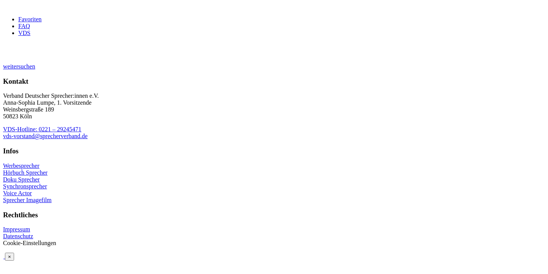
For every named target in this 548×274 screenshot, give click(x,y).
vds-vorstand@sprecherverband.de (45, 136)
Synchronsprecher (25, 186)
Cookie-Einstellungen (29, 243)
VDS (24, 33)
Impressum (16, 229)
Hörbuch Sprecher (25, 172)
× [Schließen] (9, 257)
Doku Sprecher (21, 179)
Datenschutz (18, 236)
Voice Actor (17, 193)
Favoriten (29, 19)
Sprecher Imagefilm (27, 200)
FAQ (24, 26)
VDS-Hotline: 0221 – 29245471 (42, 129)
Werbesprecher (21, 165)
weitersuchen (19, 66)
